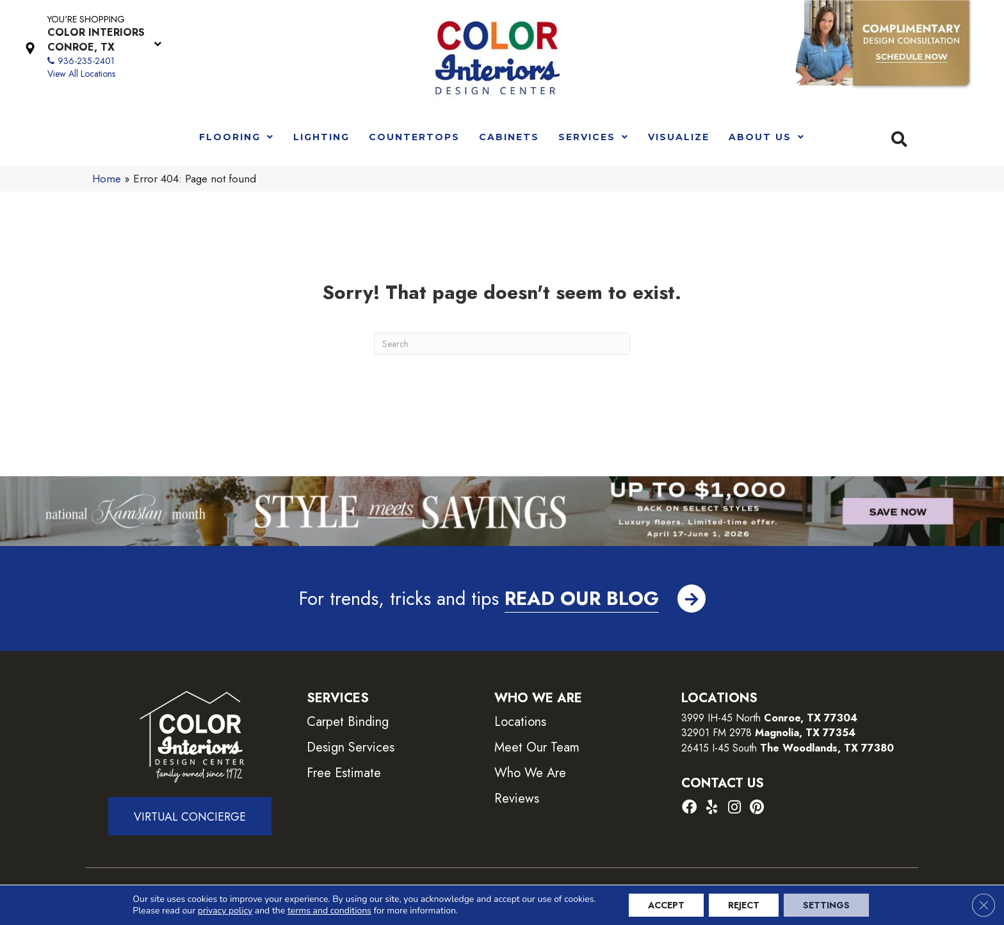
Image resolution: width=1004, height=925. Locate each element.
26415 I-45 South (787, 748)
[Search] (502, 344)
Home (106, 178)
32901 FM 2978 (768, 732)
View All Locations (81, 73)
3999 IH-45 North (721, 718)
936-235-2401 (86, 60)
